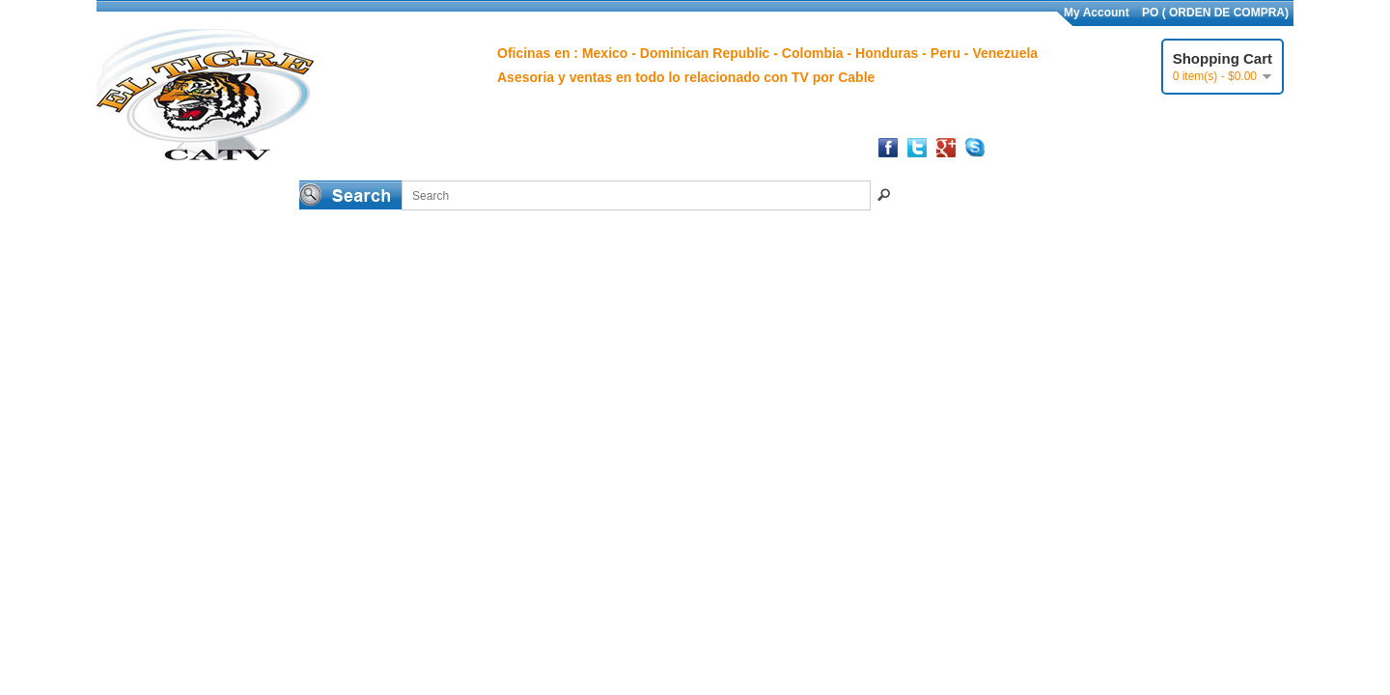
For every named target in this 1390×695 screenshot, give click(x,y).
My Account (1096, 12)
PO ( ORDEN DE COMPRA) (1215, 12)
